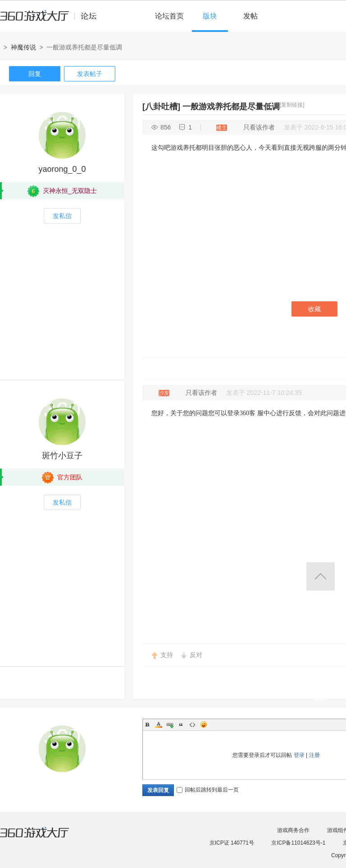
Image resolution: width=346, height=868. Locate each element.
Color (158, 724)
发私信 (62, 215)
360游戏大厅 (43, 838)
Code (192, 724)
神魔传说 (23, 47)
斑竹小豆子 (62, 455)
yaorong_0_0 (62, 169)
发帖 (250, 16)
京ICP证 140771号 (231, 843)
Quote (181, 724)
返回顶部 (320, 576)
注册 (314, 755)
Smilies (203, 724)
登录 (299, 755)
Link (169, 724)
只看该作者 (259, 127)
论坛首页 (169, 16)
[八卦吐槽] (161, 106)
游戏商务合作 (293, 830)
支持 (166, 654)
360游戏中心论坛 (52, 20)
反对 (196, 654)
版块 (210, 16)
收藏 (314, 309)
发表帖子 (89, 73)
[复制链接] (292, 105)
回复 (34, 73)
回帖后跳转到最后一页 (208, 790)
